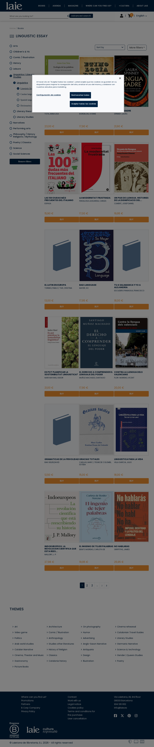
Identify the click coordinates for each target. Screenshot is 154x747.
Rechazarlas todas (80, 95)
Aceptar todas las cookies (83, 104)
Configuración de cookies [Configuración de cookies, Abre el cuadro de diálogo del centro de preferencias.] (48, 95)
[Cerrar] (120, 78)
